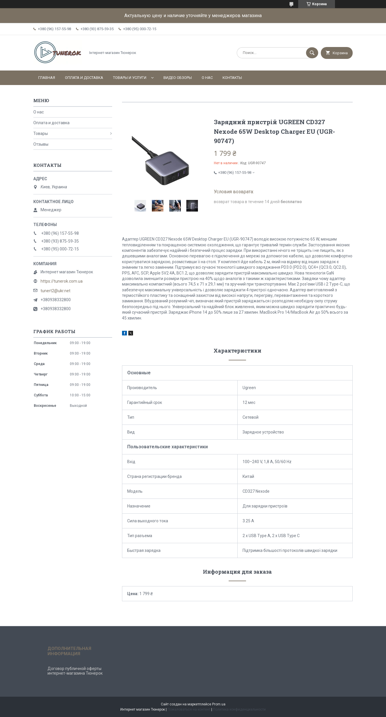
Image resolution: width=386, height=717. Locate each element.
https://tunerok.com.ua (62, 281)
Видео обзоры (177, 77)
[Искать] (312, 52)
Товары (40, 133)
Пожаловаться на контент (188, 709)
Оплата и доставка (84, 77)
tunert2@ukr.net (55, 290)
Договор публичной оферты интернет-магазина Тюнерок (75, 671)
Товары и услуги (129, 77)
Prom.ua (218, 704)
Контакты (232, 77)
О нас (207, 77)
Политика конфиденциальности (239, 709)
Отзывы (40, 144)
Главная (46, 77)
